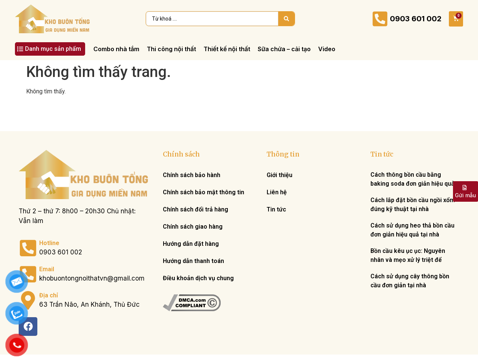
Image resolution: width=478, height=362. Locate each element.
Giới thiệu (279, 175)
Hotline (49, 243)
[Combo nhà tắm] (116, 49)
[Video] (326, 49)
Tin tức (276, 209)
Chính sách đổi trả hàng (195, 209)
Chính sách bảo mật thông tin (203, 192)
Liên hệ (277, 192)
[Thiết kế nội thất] (227, 49)
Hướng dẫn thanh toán (193, 260)
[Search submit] (286, 19)
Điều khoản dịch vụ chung (198, 278)
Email (46, 269)
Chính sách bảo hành (191, 175)
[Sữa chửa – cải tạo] (284, 49)
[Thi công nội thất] (171, 49)
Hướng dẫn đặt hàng (191, 243)
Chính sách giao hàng (193, 226)
